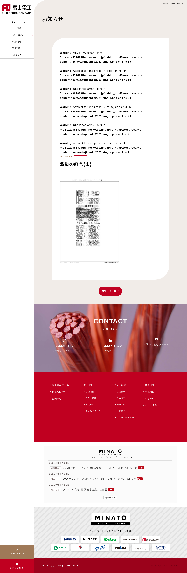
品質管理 (121, 411)
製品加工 (121, 398)
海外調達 (121, 404)
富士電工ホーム (60, 385)
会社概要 (90, 392)
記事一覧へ (110, 497)
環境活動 (150, 392)
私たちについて (60, 392)
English (149, 398)
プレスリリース (93, 411)
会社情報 (88, 385)
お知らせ (57, 398)
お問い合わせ (152, 405)
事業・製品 (120, 385)
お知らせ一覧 (110, 291)
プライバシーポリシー (68, 565)
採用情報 (150, 385)
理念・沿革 (91, 398)
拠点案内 (90, 404)
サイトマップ (48, 565)
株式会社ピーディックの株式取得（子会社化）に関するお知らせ (102, 467)
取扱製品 (121, 392)
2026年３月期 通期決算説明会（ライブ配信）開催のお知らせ (101, 478)
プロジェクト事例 (125, 417)
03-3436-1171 (64, 346)
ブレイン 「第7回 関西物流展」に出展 (86, 489)
